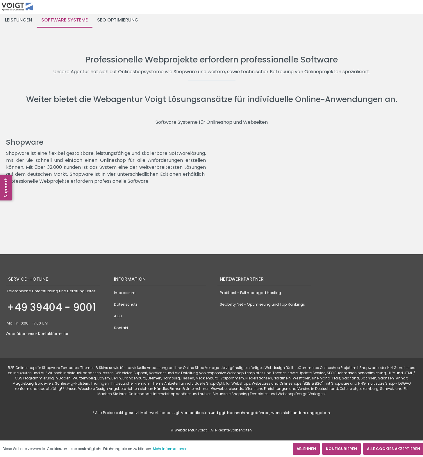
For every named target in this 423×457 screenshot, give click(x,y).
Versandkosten (195, 412)
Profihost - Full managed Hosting (250, 292)
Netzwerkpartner (242, 279)
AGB (118, 316)
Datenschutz (126, 304)
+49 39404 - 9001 (51, 307)
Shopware (25, 142)
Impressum (124, 292)
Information (130, 279)
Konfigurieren (341, 448)
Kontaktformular (53, 333)
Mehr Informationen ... (172, 448)
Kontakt (121, 328)
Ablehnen (306, 448)
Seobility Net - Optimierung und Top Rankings (262, 304)
